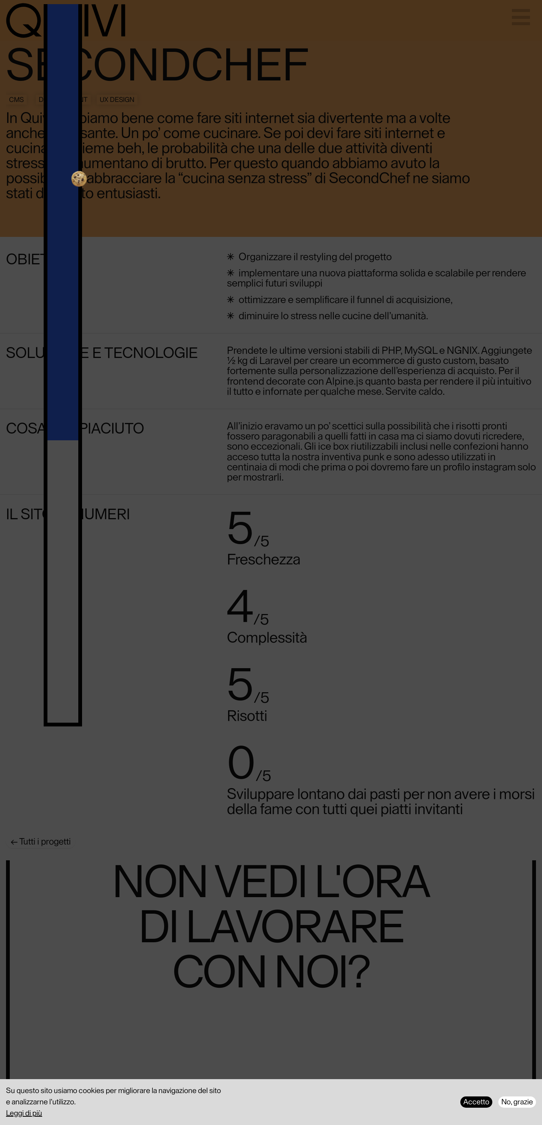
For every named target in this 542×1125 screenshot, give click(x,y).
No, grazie (517, 1102)
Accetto (476, 1102)
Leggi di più (24, 1113)
